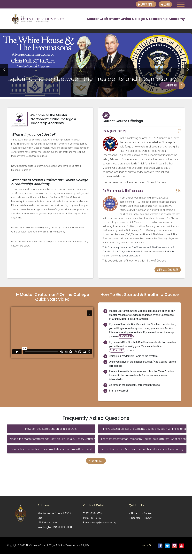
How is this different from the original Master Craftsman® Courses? (51, 449)
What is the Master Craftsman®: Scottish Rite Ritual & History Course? (52, 438)
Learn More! (174, 85)
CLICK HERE (125, 336)
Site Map (135, 518)
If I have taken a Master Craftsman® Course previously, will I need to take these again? (143, 428)
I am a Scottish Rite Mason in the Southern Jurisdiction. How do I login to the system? (143, 449)
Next (188, 70)
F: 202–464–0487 (92, 518)
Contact (148, 513)
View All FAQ (95, 461)
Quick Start (146, 4)
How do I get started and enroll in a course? (51, 428)
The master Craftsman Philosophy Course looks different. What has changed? (143, 438)
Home (134, 513)
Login (165, 4)
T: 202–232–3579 (92, 513)
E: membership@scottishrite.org (99, 522)
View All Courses (167, 270)
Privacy (148, 518)
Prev (4, 70)
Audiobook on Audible (128, 255)
